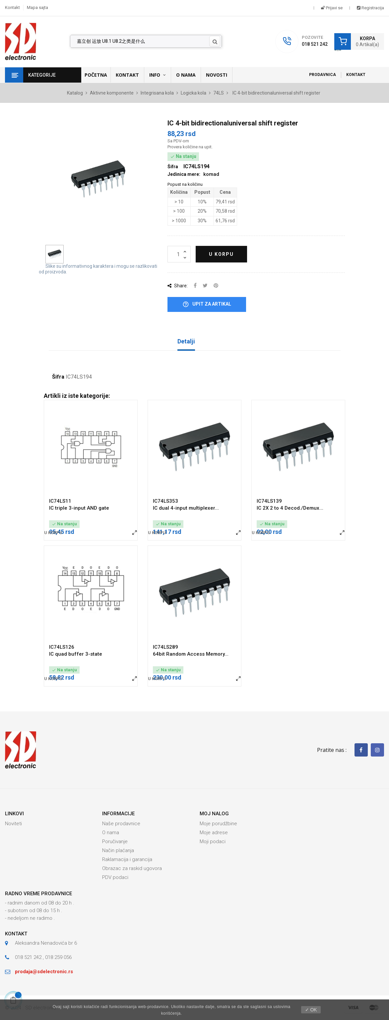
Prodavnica (322, 74)
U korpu (221, 254)
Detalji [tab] (186, 341)
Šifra (58, 377)
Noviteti (13, 824)
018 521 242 (315, 44)
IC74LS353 (165, 501)
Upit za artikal (206, 304)
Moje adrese (214, 833)
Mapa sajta (37, 7)
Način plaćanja (118, 850)
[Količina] (179, 254)
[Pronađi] (146, 41)
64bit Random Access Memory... (190, 654)
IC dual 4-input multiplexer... (186, 508)
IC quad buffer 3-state (75, 654)
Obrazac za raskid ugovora (132, 868)
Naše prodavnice (121, 824)
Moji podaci (213, 841)
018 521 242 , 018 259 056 (43, 957)
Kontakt (12, 7)
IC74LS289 (165, 647)
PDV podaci (115, 877)
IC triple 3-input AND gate (79, 508)
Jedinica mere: (183, 174)
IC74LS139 (269, 501)
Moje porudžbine (218, 824)
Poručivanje (115, 841)
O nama (110, 833)
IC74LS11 (60, 501)
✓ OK (311, 1009)
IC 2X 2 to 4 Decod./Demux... (290, 508)
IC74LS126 (61, 647)
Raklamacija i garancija (127, 859)
